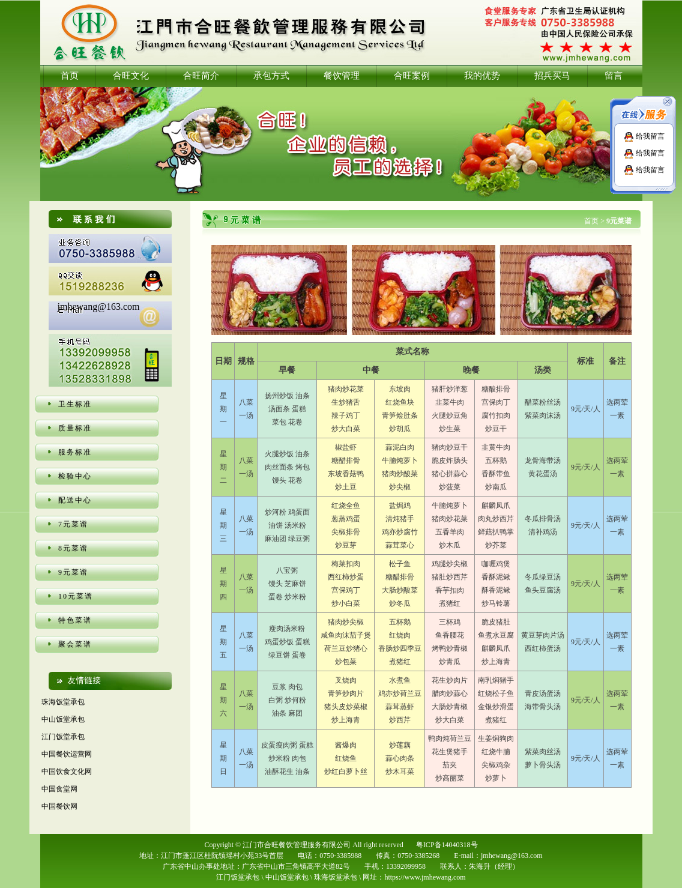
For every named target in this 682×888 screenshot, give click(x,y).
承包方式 (271, 75)
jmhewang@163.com (99, 306)
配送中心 (75, 500)
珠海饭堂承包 (63, 702)
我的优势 (482, 75)
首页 (70, 75)
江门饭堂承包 (63, 736)
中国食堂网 (59, 789)
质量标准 (75, 428)
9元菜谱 (73, 572)
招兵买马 (552, 75)
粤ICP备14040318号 (447, 845)
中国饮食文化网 (66, 771)
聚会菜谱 (75, 644)
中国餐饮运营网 (66, 754)
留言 (614, 75)
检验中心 (75, 476)
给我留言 (644, 136)
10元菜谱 (75, 596)
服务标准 (75, 452)
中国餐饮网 (59, 806)
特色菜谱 (75, 620)
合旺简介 (201, 75)
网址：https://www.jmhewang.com (414, 877)
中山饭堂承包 (63, 719)
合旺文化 (131, 75)
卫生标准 (75, 404)
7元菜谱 (73, 524)
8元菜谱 (73, 548)
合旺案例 (412, 75)
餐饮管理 (342, 75)
